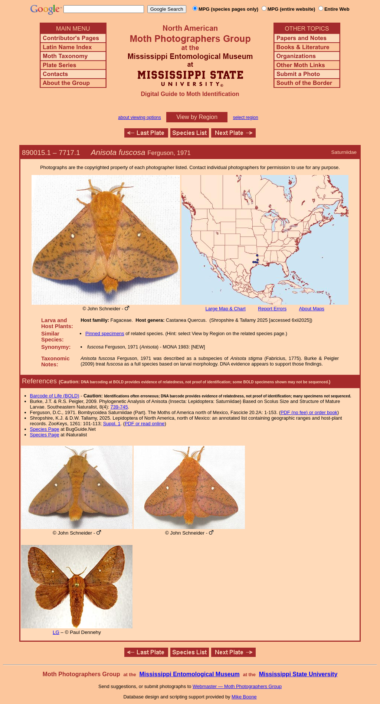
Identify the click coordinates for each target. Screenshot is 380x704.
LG (56, 632)
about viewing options (139, 117)
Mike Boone (244, 697)
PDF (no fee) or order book (309, 412)
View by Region (196, 117)
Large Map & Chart (226, 308)
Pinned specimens (104, 333)
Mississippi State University (298, 674)
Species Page (44, 429)
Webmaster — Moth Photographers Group (237, 686)
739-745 (119, 407)
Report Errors (272, 308)
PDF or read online (144, 423)
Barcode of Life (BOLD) (54, 396)
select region (245, 117)
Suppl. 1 (112, 423)
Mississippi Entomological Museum (189, 674)
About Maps (311, 308)
